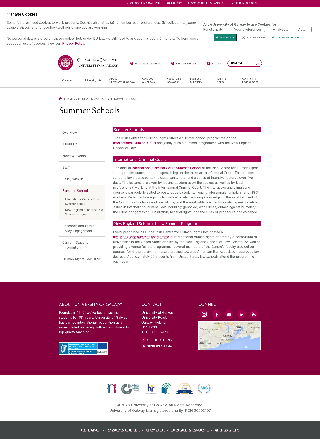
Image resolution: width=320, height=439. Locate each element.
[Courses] (70, 80)
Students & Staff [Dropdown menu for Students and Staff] (246, 3)
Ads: (301, 29)
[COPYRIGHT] (158, 430)
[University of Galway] (88, 62)
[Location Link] (229, 348)
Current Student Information (75, 244)
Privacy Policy (73, 43)
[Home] (60, 98)
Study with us (72, 179)
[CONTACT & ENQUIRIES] (192, 430)
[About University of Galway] (122, 80)
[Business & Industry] (199, 80)
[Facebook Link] (216, 314)
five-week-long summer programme (141, 237)
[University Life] (93, 80)
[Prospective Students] (146, 64)
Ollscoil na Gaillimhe (145, 3)
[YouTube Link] (229, 314)
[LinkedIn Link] (241, 314)
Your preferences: (248, 29)
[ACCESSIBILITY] (227, 430)
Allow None (256, 37)
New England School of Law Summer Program (84, 212)
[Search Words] (244, 63)
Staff (66, 167)
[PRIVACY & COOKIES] (126, 430)
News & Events (74, 156)
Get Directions (159, 340)
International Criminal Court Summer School (83, 201)
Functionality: (213, 29)
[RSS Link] (254, 314)
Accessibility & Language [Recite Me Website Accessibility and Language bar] (207, 3)
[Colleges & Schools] (151, 80)
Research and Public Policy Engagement (78, 228)
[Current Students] (184, 64)
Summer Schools (75, 191)
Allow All (227, 37)
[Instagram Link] (204, 314)
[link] (111, 388)
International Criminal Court (134, 143)
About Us (69, 144)
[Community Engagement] (250, 80)
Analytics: (280, 29)
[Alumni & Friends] (225, 80)
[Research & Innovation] (175, 80)
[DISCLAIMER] (93, 430)
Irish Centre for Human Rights (88, 98)
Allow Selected (288, 37)
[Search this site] (257, 64)
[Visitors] (214, 64)
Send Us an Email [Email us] (160, 346)
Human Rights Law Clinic (81, 259)
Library (176, 3)
